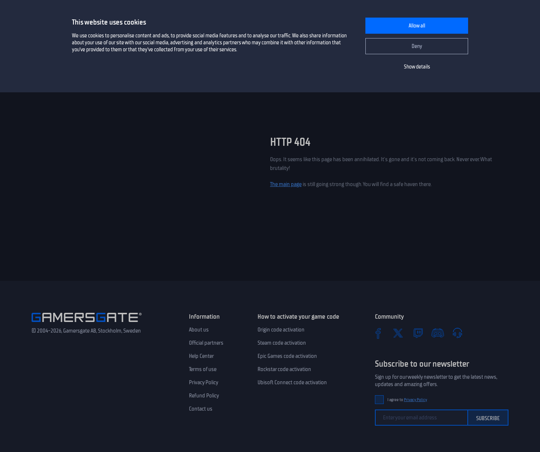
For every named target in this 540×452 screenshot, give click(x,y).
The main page (286, 184)
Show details (417, 66)
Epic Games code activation (287, 356)
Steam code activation (282, 343)
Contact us (200, 408)
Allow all (417, 25)
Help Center (201, 356)
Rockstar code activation (284, 369)
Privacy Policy (203, 382)
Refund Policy (204, 395)
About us (199, 329)
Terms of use (202, 369)
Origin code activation (281, 329)
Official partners (206, 343)
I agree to (407, 400)
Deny (417, 46)
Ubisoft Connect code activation (292, 382)
